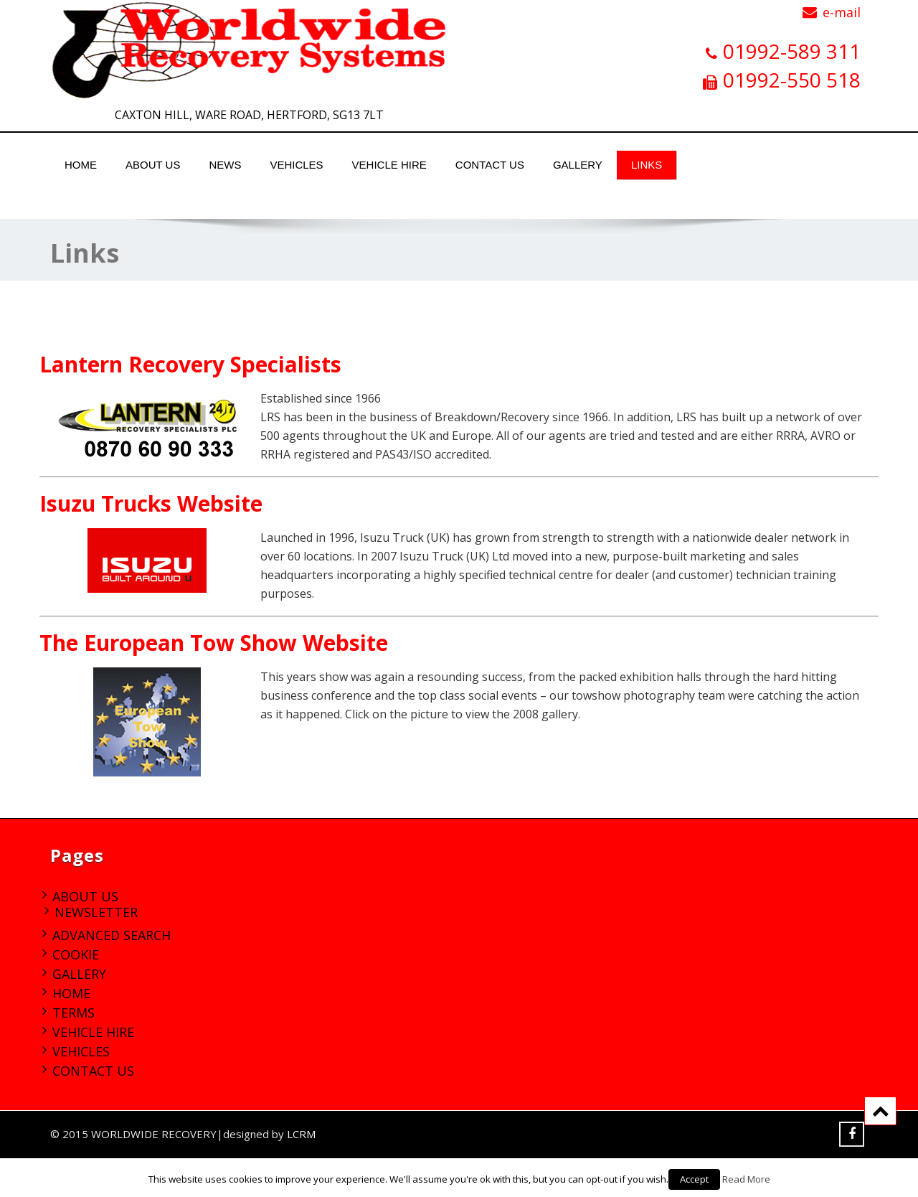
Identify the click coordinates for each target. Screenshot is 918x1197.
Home (81, 165)
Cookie (75, 954)
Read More (746, 1179)
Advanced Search (111, 935)
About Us (153, 165)
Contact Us (489, 165)
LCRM (301, 1134)
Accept (694, 1179)
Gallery (577, 165)
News (225, 165)
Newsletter (96, 912)
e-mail (842, 12)
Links (646, 165)
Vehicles (296, 165)
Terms (73, 1012)
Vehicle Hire (389, 165)
